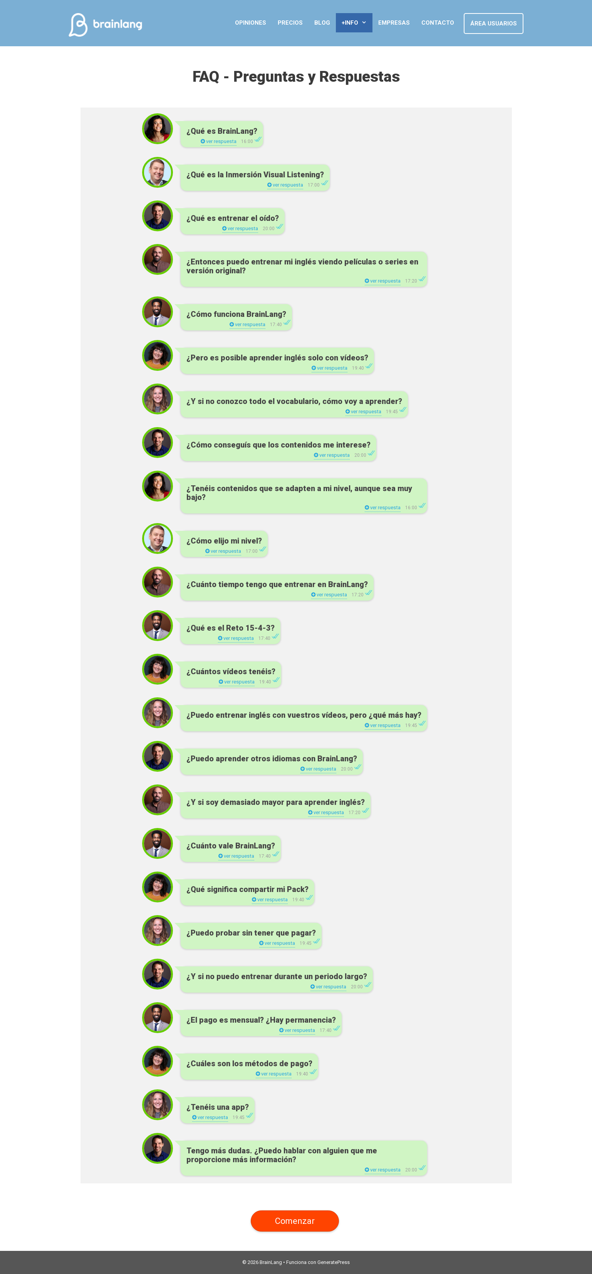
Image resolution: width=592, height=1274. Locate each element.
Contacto (437, 22)
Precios (290, 22)
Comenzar (295, 1221)
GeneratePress (333, 1262)
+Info (357, 22)
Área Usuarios (493, 23)
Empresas (394, 22)
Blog (322, 22)
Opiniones (250, 22)
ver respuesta (218, 141)
